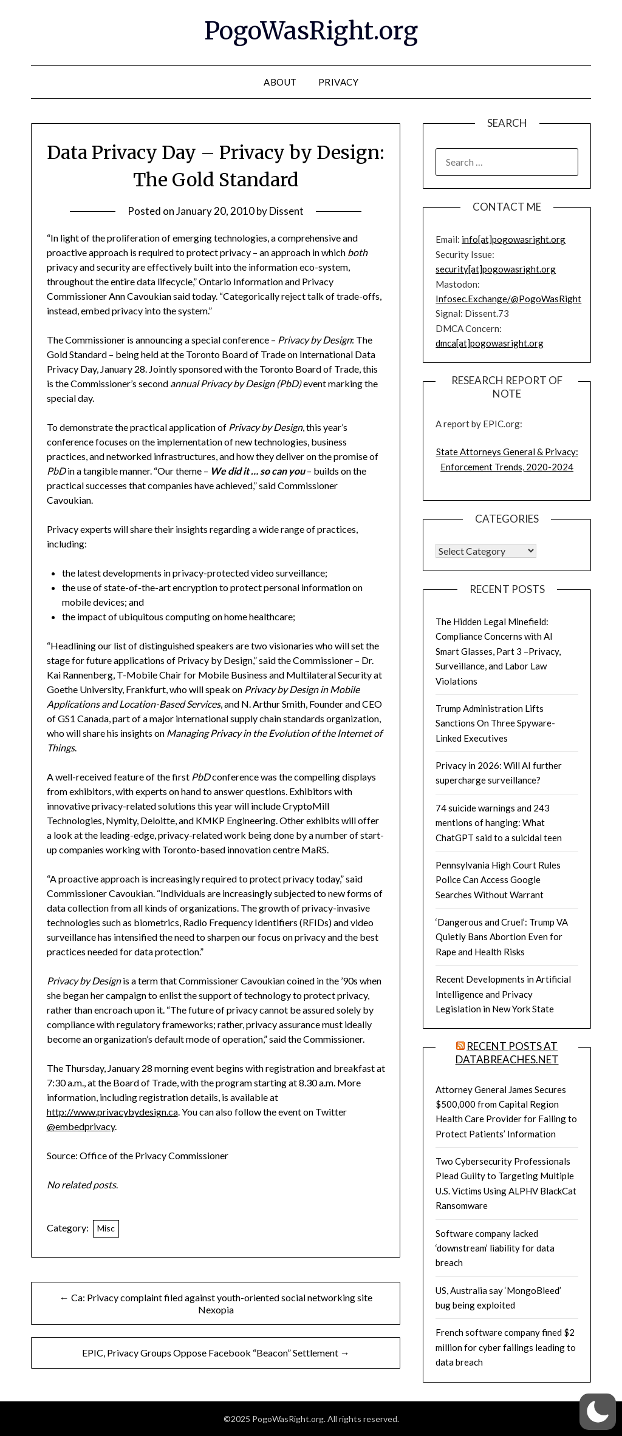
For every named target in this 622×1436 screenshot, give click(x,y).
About (280, 81)
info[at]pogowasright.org (514, 239)
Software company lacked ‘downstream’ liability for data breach (495, 1248)
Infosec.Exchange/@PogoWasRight (508, 298)
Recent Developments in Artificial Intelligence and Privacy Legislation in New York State (503, 994)
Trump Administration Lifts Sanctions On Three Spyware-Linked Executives (495, 723)
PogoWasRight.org (311, 31)
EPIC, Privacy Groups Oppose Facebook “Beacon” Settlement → (216, 1352)
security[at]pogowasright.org (496, 268)
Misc (106, 1228)
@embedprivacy (81, 1126)
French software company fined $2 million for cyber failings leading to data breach (506, 1347)
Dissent (286, 211)
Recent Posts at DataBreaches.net (507, 1053)
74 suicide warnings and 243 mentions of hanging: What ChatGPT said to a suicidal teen (499, 822)
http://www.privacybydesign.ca (112, 1111)
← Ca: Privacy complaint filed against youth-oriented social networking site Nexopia (216, 1303)
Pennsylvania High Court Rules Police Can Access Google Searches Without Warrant (498, 879)
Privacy (338, 81)
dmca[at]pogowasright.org (490, 342)
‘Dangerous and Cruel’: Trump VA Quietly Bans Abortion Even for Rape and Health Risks (502, 936)
